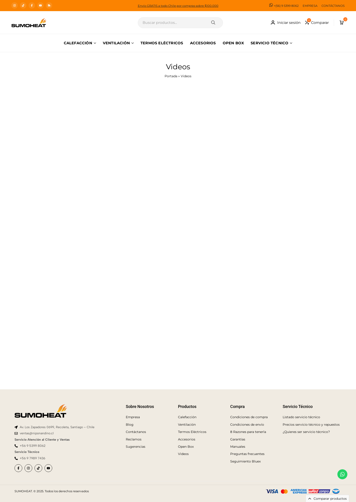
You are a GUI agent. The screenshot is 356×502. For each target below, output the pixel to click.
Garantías (237, 439)
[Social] (18, 468)
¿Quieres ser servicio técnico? (306, 432)
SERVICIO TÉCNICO (269, 43)
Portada (171, 76)
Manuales (237, 447)
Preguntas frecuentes (247, 454)
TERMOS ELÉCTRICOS (162, 43)
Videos (183, 454)
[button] (317, 23)
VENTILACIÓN (116, 43)
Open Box (186, 447)
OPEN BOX (233, 43)
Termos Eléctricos (192, 432)
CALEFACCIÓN (78, 43)
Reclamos (133, 439)
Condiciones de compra (249, 417)
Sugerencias (135, 447)
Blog (130, 424)
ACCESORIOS (203, 43)
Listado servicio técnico (301, 417)
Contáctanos (136, 432)
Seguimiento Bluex (245, 461)
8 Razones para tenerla (248, 432)
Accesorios (186, 439)
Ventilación (187, 424)
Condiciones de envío (247, 424)
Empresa (133, 417)
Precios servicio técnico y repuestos (311, 424)
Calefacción (187, 417)
